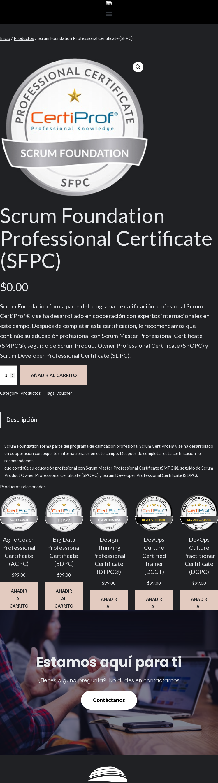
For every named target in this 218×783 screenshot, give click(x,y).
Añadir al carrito (54, 375)
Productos (24, 38)
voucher (64, 393)
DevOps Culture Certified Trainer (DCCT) (154, 555)
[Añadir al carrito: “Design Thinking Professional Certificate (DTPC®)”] (109, 606)
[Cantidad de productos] (8, 375)
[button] (109, 13)
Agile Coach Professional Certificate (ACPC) (19, 551)
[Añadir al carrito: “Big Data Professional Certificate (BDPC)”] (64, 598)
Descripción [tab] (21, 419)
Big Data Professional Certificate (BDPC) (64, 551)
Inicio (5, 38)
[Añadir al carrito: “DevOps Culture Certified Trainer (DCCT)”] (154, 606)
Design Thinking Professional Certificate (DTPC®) (109, 555)
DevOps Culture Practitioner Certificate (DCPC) (199, 555)
